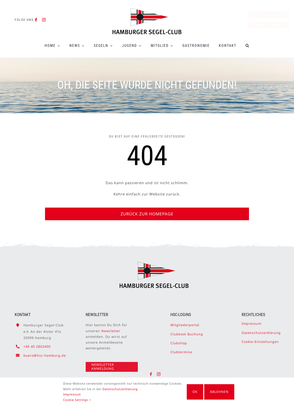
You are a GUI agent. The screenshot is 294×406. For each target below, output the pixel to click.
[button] (247, 45)
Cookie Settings (74, 400)
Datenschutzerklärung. (118, 389)
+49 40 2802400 (37, 344)
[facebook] (36, 20)
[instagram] (44, 20)
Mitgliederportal (184, 323)
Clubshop (178, 341)
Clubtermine (181, 350)
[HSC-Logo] (147, 9)
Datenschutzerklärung (261, 331)
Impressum (251, 322)
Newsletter (110, 329)
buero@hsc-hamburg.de (44, 353)
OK (195, 391)
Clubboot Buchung (186, 332)
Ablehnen (221, 391)
